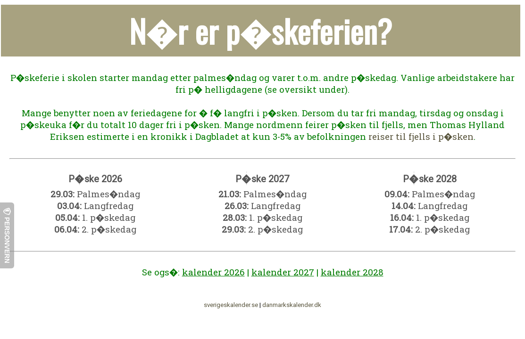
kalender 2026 (213, 272)
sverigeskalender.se (231, 304)
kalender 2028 (352, 272)
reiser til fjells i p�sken (421, 136)
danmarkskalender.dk (291, 304)
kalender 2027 (282, 272)
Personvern (7, 235)
